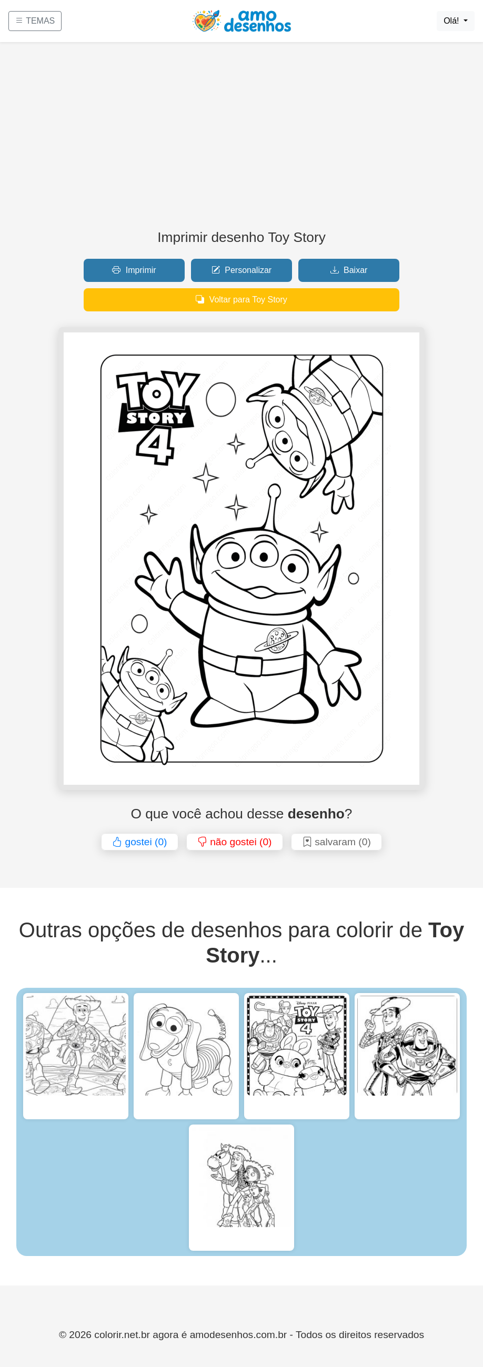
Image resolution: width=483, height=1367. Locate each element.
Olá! (452, 20)
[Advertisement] (241, 140)
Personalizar (241, 270)
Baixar (349, 270)
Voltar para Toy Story (241, 299)
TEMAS (35, 20)
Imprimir (134, 270)
